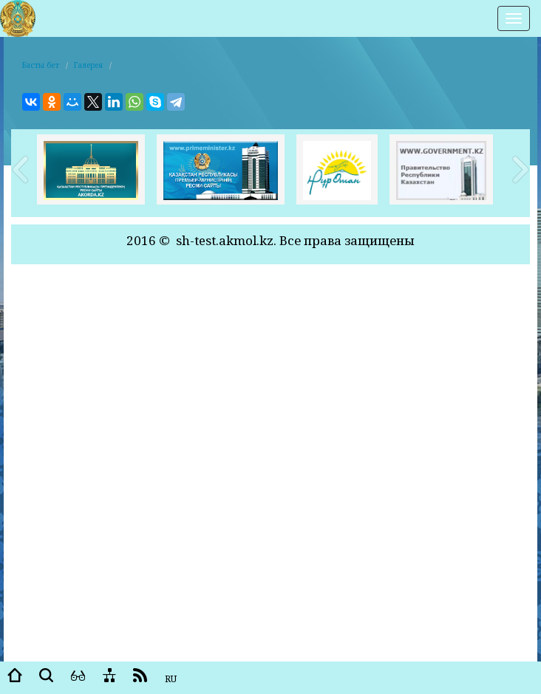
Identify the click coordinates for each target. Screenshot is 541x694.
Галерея (88, 65)
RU (171, 679)
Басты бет (40, 65)
